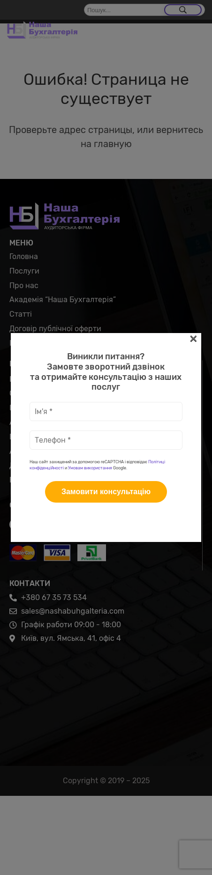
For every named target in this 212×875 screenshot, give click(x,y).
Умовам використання (90, 199)
